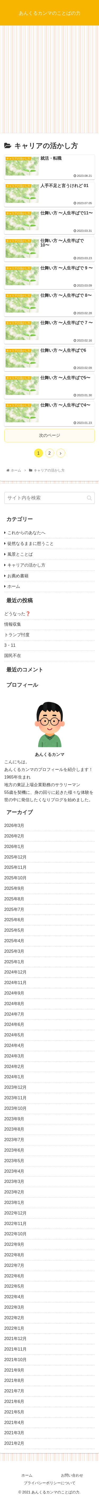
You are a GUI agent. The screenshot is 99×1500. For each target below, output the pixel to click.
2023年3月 (14, 1181)
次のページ (49, 435)
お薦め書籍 (18, 576)
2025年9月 (14, 888)
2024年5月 (14, 1035)
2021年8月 (14, 1380)
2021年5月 (14, 1412)
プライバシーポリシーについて (50, 1483)
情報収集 (12, 624)
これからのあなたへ (26, 532)
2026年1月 (14, 846)
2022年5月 (14, 1286)
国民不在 (12, 655)
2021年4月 (14, 1422)
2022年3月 (14, 1307)
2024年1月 (14, 1077)
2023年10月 (15, 1108)
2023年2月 (14, 1192)
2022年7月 (14, 1265)
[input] (49, 498)
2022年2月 (14, 1318)
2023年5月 (14, 1160)
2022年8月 (14, 1255)
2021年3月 (14, 1433)
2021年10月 (15, 1359)
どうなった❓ (17, 613)
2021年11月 (15, 1349)
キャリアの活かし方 (26, 565)
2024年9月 (14, 993)
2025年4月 (14, 941)
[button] (89, 498)
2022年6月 (14, 1276)
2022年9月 (14, 1244)
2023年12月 (15, 1087)
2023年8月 (14, 1129)
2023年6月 (14, 1150)
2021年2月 (14, 1443)
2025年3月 (14, 951)
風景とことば (20, 554)
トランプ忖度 (17, 635)
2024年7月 (14, 1014)
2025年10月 (15, 878)
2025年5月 (14, 930)
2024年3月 (14, 1056)
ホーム (13, 586)
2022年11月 (15, 1223)
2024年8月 (14, 1003)
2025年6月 (14, 919)
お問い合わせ (72, 1475)
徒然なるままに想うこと (30, 543)
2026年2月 (14, 836)
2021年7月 (14, 1391)
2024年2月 (14, 1066)
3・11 (10, 645)
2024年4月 (14, 1045)
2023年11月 (15, 1098)
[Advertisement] (49, 81)
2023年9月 (14, 1119)
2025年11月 (15, 867)
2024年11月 (15, 982)
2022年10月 (15, 1234)
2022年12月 (15, 1213)
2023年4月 (14, 1171)
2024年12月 (15, 972)
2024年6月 (14, 1024)
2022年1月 (14, 1328)
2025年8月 (14, 899)
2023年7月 (14, 1139)
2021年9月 (14, 1370)
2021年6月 (14, 1401)
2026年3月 (14, 825)
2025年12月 (15, 857)
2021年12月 (15, 1338)
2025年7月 (14, 909)
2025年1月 (14, 962)
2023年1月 (14, 1202)
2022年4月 (14, 1297)
